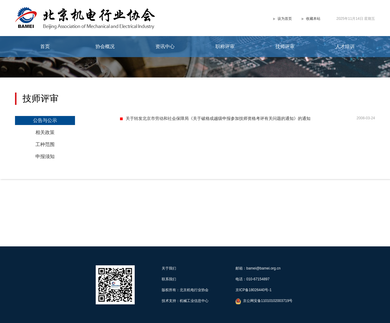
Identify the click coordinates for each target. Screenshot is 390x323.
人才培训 (345, 46)
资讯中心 (165, 46)
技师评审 (285, 46)
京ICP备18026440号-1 (254, 290)
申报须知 (45, 156)
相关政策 (45, 132)
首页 (45, 46)
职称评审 (225, 46)
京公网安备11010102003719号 (267, 301)
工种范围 (45, 144)
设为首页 (285, 19)
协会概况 (105, 46)
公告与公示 (45, 120)
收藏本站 (313, 19)
